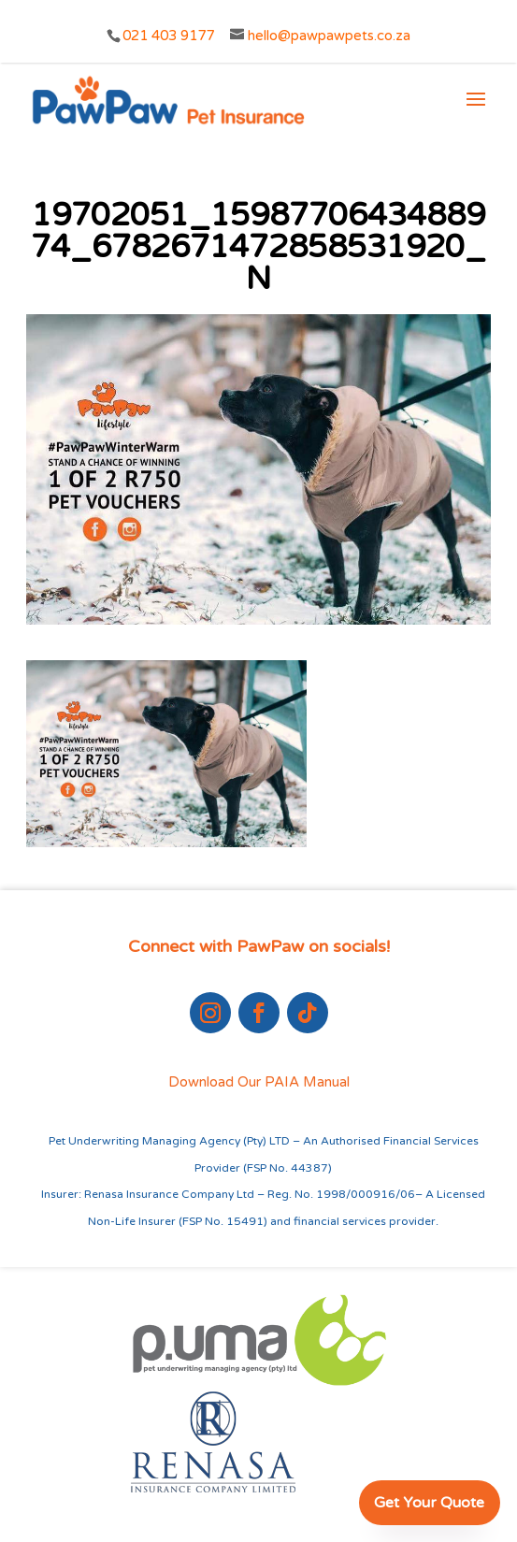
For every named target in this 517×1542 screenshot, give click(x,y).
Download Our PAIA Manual (259, 1082)
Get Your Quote (429, 1502)
